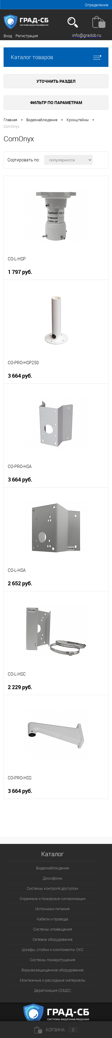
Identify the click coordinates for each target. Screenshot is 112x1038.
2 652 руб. (20, 583)
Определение (96, 5)
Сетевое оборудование (53, 939)
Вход (8, 36)
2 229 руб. (20, 687)
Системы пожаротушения (52, 960)
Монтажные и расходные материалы (52, 980)
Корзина (56, 1030)
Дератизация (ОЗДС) (52, 990)
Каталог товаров (56, 57)
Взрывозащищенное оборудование (53, 970)
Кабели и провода (52, 919)
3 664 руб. (20, 376)
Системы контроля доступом (52, 888)
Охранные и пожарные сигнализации (52, 898)
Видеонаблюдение (52, 868)
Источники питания (52, 909)
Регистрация (27, 36)
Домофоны (52, 878)
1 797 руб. (20, 272)
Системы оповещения (52, 929)
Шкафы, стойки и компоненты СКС (52, 949)
